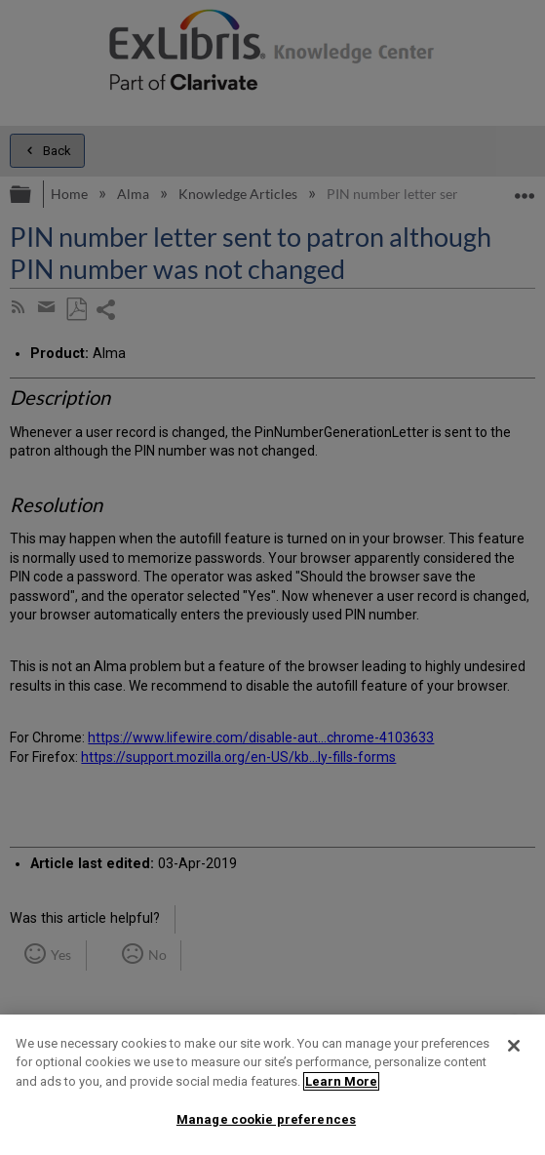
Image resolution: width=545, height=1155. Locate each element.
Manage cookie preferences (266, 1119)
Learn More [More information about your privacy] (341, 1081)
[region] (272, 1085)
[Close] (513, 1045)
